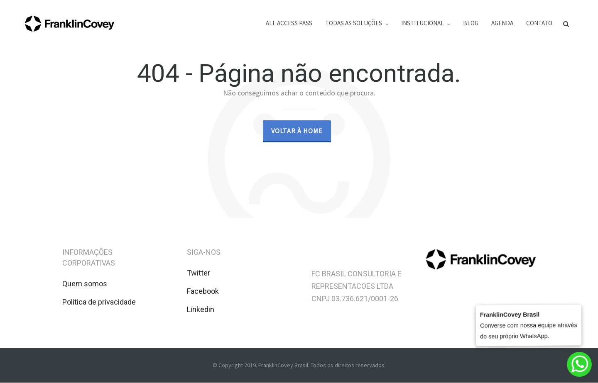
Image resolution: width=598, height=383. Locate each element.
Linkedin (200, 309)
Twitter (198, 272)
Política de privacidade (99, 302)
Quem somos (84, 283)
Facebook (203, 291)
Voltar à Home (297, 131)
